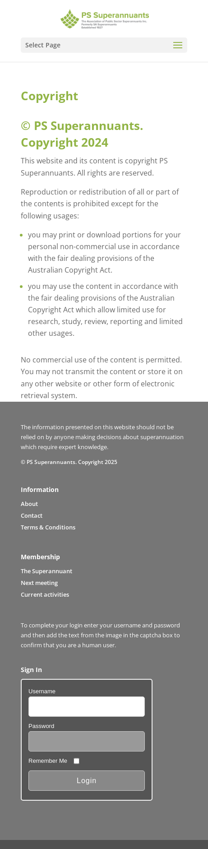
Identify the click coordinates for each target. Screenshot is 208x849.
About (29, 504)
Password (41, 726)
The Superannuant (46, 571)
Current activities (45, 594)
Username (41, 691)
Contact (31, 515)
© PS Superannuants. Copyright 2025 (69, 461)
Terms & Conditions (48, 527)
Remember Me (47, 760)
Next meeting (39, 583)
